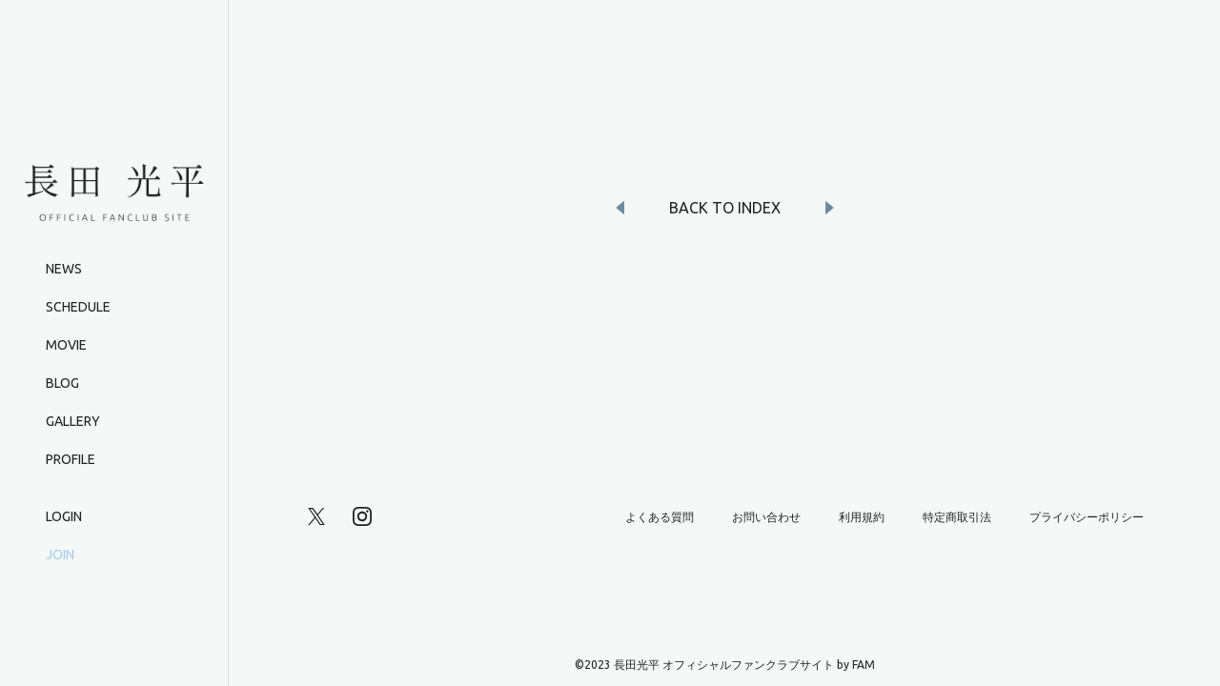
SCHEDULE (78, 306)
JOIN (60, 554)
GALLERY (73, 421)
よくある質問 (659, 517)
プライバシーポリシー (1086, 517)
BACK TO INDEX (725, 207)
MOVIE (66, 345)
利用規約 (861, 517)
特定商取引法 (957, 517)
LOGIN (64, 516)
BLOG (62, 383)
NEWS (64, 268)
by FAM (856, 664)
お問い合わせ (766, 517)
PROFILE (70, 459)
